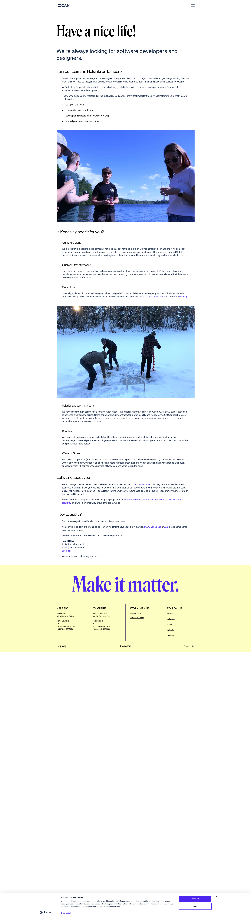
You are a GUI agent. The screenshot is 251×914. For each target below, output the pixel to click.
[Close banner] (217, 893)
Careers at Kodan (137, 618)
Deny (195, 903)
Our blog (170, 636)
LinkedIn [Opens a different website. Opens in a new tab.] (170, 630)
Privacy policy (189, 646)
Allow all (195, 895)
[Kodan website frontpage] (63, 5)
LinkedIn (66, 551)
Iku (145, 527)
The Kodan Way (155, 296)
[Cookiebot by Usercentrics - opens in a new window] (46, 909)
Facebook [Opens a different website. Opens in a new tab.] (171, 614)
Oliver (151, 527)
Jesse (158, 527)
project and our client (141, 484)
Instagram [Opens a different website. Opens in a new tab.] (171, 619)
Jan (166, 527)
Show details (66, 909)
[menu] (192, 5)
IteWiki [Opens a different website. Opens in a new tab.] (169, 625)
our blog (183, 296)
